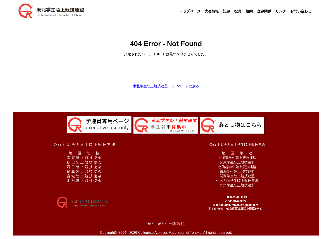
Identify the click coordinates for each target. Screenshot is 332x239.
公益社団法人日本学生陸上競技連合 (237, 144)
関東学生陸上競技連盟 (237, 162)
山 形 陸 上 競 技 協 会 (84, 180)
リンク (280, 11)
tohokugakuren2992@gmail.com (237, 204)
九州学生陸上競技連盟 (237, 185)
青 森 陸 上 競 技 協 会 (84, 158)
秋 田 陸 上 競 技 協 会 (84, 162)
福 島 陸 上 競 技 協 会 (84, 171)
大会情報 (212, 11)
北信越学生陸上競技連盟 (237, 167)
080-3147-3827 (237, 201)
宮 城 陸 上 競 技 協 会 (84, 176)
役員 (237, 11)
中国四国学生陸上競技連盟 (237, 180)
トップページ (189, 11)
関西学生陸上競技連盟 (237, 176)
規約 (249, 11)
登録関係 (264, 11)
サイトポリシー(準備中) (166, 224)
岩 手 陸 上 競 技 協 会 (84, 167)
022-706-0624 (238, 197)
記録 (226, 11)
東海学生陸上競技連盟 (237, 171)
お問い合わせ (300, 11)
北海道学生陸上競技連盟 (237, 158)
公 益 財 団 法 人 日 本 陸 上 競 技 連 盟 (84, 144)
